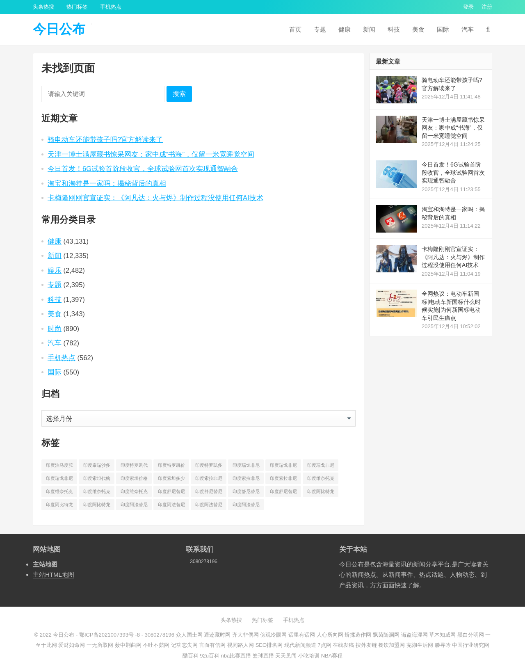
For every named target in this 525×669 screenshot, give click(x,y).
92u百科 (209, 656)
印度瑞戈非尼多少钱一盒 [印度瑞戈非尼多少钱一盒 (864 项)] (59, 480)
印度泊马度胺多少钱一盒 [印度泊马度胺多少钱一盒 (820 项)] (59, 467)
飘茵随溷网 (386, 635)
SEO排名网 (269, 645)
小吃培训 (309, 656)
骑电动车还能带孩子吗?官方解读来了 (105, 139)
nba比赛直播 (236, 656)
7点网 (324, 645)
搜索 (179, 93)
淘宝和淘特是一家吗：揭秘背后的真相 (107, 183)
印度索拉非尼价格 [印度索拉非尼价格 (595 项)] (246, 480)
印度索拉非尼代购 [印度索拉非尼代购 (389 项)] (208, 480)
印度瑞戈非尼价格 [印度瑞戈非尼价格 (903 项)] (283, 467)
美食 (418, 29)
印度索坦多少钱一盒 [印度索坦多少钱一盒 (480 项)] (171, 480)
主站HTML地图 (53, 574)
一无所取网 (100, 645)
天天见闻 (286, 656)
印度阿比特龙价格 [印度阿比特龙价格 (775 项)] (59, 506)
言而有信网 (212, 645)
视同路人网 (240, 645)
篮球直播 (263, 656)
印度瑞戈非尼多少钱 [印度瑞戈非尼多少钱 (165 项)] (320, 467)
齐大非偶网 (245, 635)
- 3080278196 (157, 635)
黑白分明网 (470, 635)
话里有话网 (301, 635)
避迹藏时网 (217, 635)
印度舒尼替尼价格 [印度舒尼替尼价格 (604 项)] (208, 493)
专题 (320, 29)
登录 (468, 7)
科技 (394, 29)
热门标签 (77, 7)
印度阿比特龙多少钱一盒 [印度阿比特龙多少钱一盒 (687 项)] (96, 506)
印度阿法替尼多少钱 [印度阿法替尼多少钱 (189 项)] (208, 506)
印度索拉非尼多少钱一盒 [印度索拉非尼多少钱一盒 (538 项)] (283, 480)
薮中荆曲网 (128, 645)
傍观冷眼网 (273, 635)
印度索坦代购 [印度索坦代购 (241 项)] (96, 478)
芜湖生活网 (419, 645)
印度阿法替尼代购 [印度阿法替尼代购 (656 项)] (134, 506)
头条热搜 (43, 7)
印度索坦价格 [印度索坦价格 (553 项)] (134, 478)
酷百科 (191, 656)
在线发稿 (343, 645)
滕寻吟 (443, 645)
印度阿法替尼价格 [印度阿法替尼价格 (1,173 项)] (171, 506)
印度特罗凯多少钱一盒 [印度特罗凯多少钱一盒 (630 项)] (208, 467)
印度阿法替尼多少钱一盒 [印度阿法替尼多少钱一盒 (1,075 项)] (246, 506)
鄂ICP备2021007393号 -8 (109, 635)
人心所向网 (330, 635)
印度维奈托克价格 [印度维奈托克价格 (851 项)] (59, 493)
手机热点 (110, 7)
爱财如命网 (71, 645)
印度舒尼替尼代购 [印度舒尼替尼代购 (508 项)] (171, 493)
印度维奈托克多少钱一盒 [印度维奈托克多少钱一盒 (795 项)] (134, 493)
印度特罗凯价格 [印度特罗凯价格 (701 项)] (171, 467)
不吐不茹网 (156, 645)
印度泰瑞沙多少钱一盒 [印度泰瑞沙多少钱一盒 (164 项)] (96, 467)
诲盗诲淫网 (414, 635)
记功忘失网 (184, 645)
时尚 (55, 328)
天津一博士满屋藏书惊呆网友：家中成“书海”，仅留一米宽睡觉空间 (151, 154)
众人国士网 (189, 635)
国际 (443, 29)
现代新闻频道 (300, 645)
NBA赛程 (332, 656)
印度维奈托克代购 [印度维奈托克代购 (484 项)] (320, 480)
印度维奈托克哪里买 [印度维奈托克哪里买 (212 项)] (96, 493)
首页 (295, 29)
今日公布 (59, 29)
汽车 (467, 29)
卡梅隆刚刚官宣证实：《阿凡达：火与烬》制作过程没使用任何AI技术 (155, 197)
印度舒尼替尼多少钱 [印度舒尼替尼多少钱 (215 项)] (246, 493)
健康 (344, 29)
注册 (487, 7)
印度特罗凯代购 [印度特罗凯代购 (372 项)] (134, 467)
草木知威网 (442, 635)
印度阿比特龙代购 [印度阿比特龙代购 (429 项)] (320, 493)
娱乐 (55, 270)
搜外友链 (366, 645)
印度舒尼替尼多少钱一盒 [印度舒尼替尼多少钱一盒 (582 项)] (283, 493)
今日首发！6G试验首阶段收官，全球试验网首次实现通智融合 (143, 168)
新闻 (369, 29)
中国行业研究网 (470, 645)
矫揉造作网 (358, 635)
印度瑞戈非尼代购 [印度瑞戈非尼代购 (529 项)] (246, 467)
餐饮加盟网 (391, 645)
